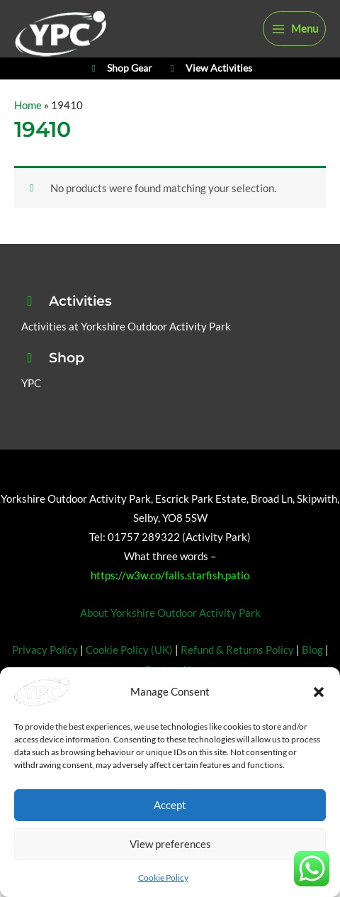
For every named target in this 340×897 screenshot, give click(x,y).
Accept (170, 804)
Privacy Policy (45, 650)
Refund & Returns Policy (237, 650)
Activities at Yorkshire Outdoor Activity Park (126, 327)
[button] (319, 692)
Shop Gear (120, 69)
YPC (31, 383)
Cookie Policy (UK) (129, 650)
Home (28, 105)
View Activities (209, 69)
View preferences (170, 843)
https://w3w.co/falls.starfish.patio (170, 575)
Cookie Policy (163, 877)
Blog (312, 650)
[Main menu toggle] (294, 29)
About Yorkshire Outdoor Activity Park (170, 613)
